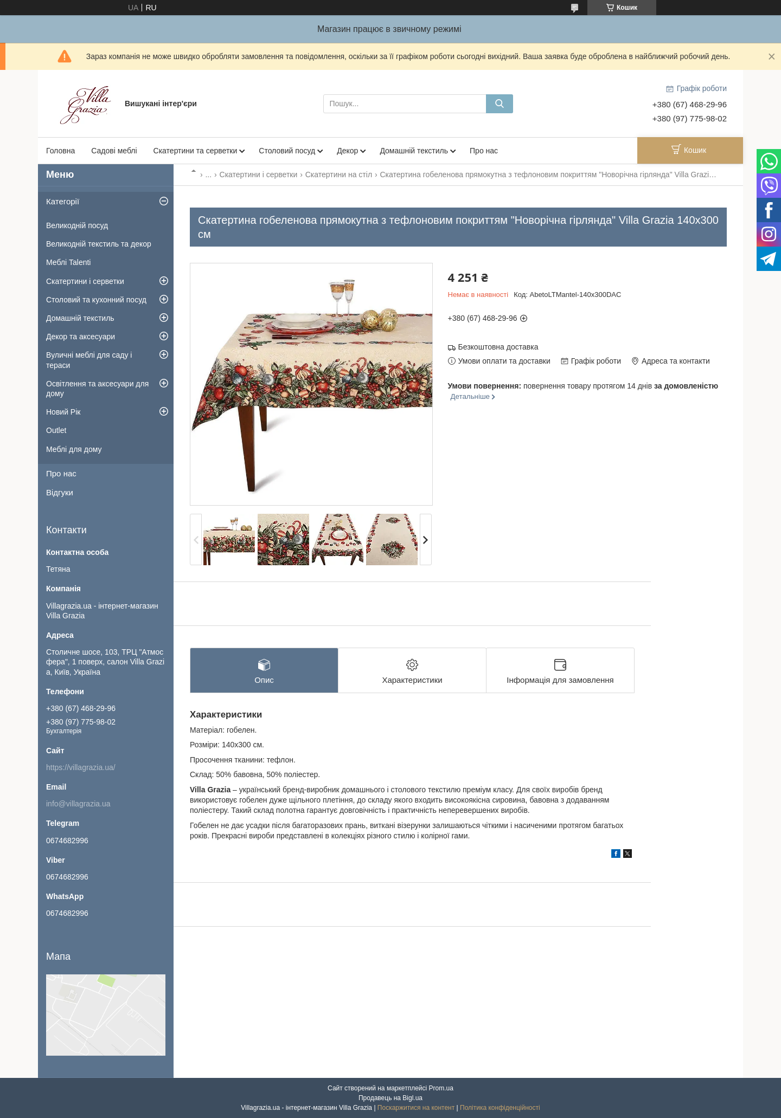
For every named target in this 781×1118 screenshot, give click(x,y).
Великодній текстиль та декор (98, 244)
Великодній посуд (77, 225)
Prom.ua (441, 1088)
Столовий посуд (287, 150)
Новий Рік (63, 412)
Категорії (62, 201)
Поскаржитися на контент (415, 1107)
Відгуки (59, 492)
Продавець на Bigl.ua (390, 1098)
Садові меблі (114, 150)
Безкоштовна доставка (498, 346)
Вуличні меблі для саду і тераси (89, 360)
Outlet (56, 430)
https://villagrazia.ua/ (81, 767)
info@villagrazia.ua (78, 803)
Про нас (484, 150)
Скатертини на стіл (338, 174)
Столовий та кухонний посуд (96, 299)
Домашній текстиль (414, 150)
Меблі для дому (74, 449)
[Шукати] (499, 103)
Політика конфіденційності (500, 1107)
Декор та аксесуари (80, 336)
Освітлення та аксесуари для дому (97, 388)
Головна (60, 150)
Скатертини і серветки (259, 174)
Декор (347, 150)
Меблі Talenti (68, 262)
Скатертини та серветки (195, 150)
